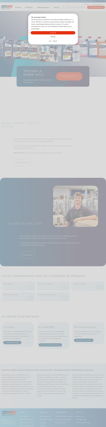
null (50, 41)
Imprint (55, 41)
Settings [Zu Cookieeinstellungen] (53, 36)
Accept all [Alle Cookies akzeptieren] (53, 33)
